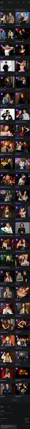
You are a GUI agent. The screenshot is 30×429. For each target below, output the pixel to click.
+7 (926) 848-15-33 (27, 422)
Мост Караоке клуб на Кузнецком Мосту (22, 250)
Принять (2, 427)
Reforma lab (2, 40)
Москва (16, 40)
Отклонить (6, 427)
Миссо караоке (3, 56)
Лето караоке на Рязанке (19, 120)
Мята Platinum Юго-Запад (19, 88)
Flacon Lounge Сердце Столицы (5, 88)
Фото (3, 6)
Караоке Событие (3, 266)
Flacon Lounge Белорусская (20, 104)
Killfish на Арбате (3, 104)
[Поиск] (10, 9)
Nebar (16, 298)
